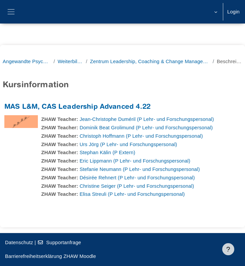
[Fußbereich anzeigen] (228, 249)
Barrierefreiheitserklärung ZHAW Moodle (50, 256)
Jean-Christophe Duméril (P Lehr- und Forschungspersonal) (146, 119)
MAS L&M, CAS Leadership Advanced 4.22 (77, 107)
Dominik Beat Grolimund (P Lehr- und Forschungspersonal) (146, 127)
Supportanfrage (59, 242)
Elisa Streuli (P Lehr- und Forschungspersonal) (132, 194)
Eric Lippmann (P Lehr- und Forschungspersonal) (134, 161)
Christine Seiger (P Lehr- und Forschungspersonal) (136, 186)
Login (233, 11)
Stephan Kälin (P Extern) (107, 152)
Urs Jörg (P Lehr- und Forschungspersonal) (128, 144)
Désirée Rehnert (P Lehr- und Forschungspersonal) (137, 177)
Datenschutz (19, 242)
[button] (215, 12)
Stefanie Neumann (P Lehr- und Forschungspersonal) (139, 169)
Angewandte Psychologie (27, 61)
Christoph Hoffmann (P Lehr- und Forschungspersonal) (141, 136)
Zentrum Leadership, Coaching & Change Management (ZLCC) (150, 61)
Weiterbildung (70, 61)
